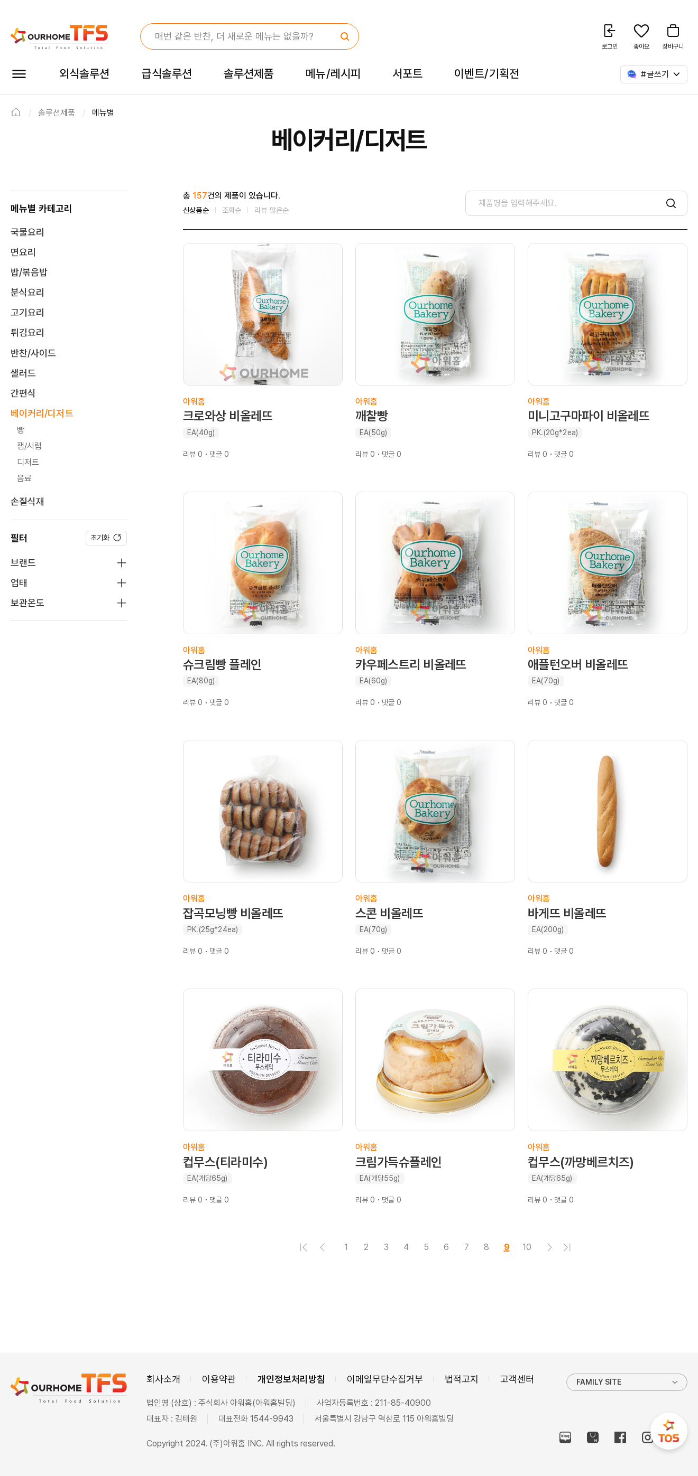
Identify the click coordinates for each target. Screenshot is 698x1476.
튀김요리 (27, 332)
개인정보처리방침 (291, 1379)
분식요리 (27, 292)
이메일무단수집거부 (385, 1379)
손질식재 (27, 501)
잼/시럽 (29, 446)
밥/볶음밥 (29, 272)
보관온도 (27, 602)
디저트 (28, 462)
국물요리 (27, 232)
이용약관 (219, 1379)
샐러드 (23, 373)
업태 (19, 582)
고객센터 (517, 1379)
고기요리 (27, 312)
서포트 (407, 73)
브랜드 (23, 562)
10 (526, 1247)
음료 (24, 478)
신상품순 (196, 210)
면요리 (23, 252)
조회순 (232, 210)
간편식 (23, 393)
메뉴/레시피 (333, 73)
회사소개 (163, 1379)
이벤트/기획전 (486, 73)
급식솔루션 (166, 73)
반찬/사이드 (33, 353)
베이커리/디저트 (42, 413)
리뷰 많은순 (271, 210)
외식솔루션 (84, 73)
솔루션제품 (249, 73)
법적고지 (462, 1379)
